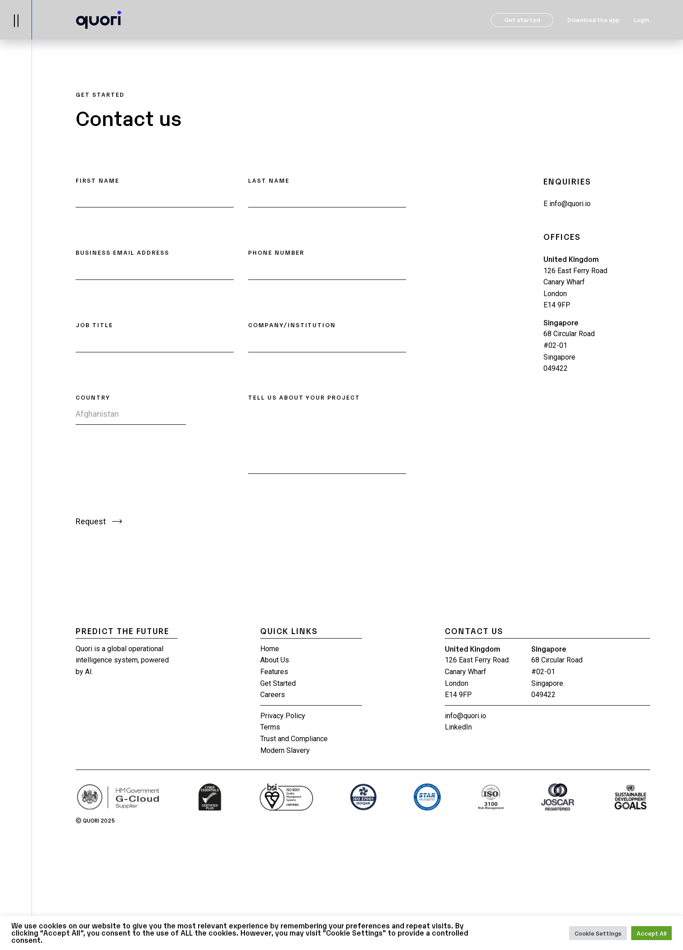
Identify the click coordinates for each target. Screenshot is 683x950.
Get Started (278, 683)
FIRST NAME (97, 180)
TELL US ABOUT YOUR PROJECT (304, 397)
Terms (270, 727)
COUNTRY (93, 397)
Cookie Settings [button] (597, 933)
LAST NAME (268, 180)
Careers (272, 694)
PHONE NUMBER (276, 252)
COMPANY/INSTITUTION (292, 325)
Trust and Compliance (294, 738)
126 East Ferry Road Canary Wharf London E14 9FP (575, 288)
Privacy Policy (282, 715)
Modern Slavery (285, 750)
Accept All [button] (651, 933)
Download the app (593, 19)
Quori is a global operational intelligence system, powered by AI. (122, 660)
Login (641, 19)
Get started (522, 19)
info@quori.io (567, 203)
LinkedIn (458, 727)
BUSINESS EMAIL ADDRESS (122, 252)
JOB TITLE (94, 325)
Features (274, 671)
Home (269, 648)
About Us (274, 660)
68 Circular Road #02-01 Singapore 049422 (569, 351)
